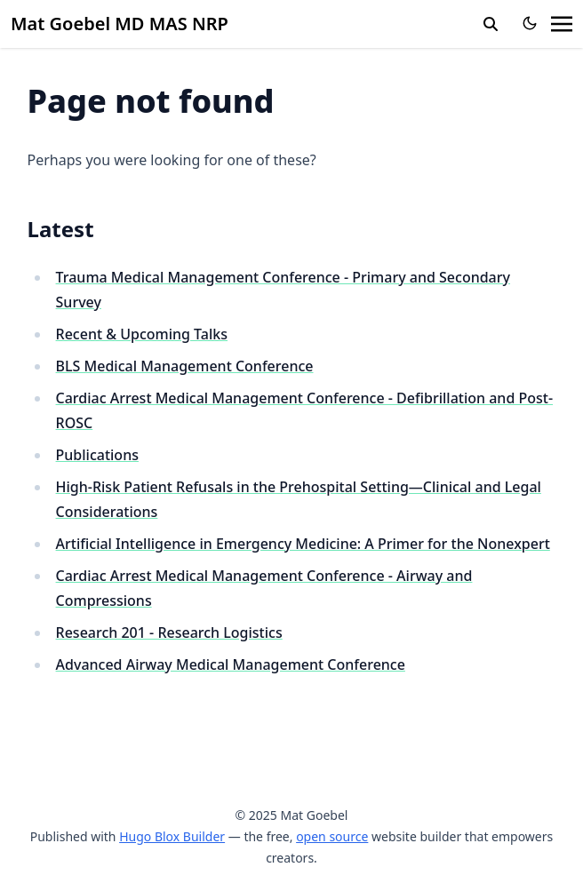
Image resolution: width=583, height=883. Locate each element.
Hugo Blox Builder (172, 836)
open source (332, 836)
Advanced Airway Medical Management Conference (230, 664)
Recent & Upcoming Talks (142, 334)
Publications (97, 455)
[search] (490, 24)
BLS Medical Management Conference (185, 366)
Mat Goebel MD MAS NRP (119, 24)
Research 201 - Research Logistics (169, 632)
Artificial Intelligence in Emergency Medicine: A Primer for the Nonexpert (303, 543)
